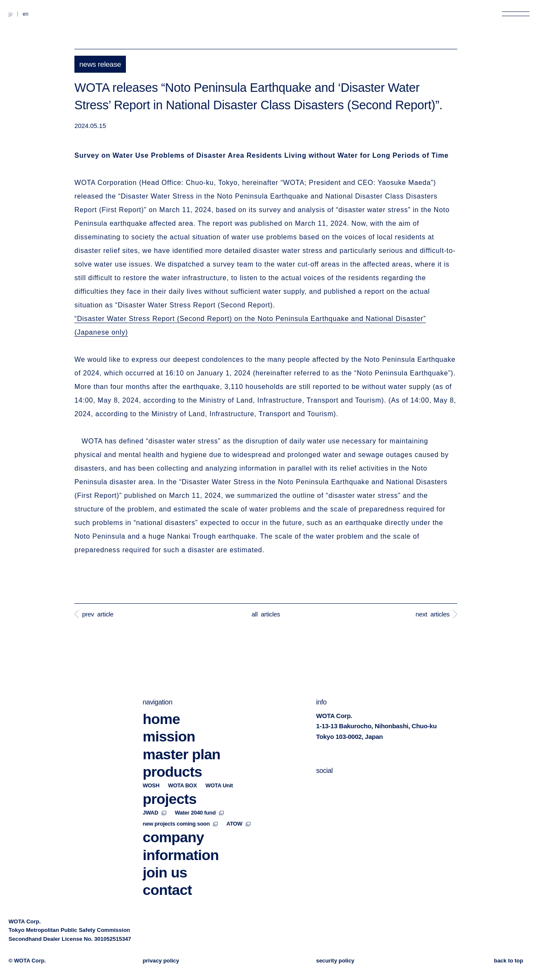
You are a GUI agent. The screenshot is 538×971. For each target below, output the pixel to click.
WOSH (151, 769)
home (161, 702)
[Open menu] (515, 14)
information (181, 838)
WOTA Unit (219, 769)
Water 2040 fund (199, 796)
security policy (335, 960)
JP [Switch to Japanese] (10, 14)
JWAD (155, 796)
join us (165, 856)
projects (169, 782)
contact (167, 873)
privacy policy (161, 960)
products (172, 755)
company (173, 820)
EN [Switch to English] (25, 14)
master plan (182, 737)
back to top (508, 960)
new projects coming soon (180, 807)
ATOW (238, 807)
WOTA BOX (182, 769)
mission (169, 720)
